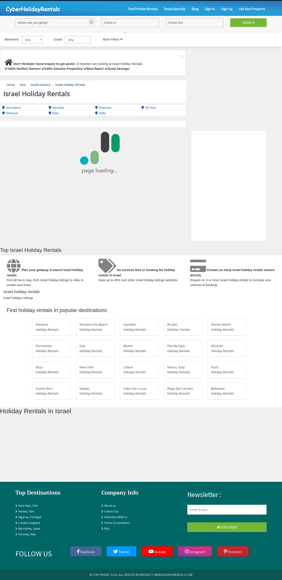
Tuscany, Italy (27, 534)
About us (110, 505)
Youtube (157, 551)
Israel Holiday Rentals (70, 85)
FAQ (106, 528)
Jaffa (100, 113)
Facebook (86, 551)
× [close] (182, 56)
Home (11, 85)
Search (248, 22)
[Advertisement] (132, 451)
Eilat (54, 113)
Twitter (121, 551)
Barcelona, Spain (29, 528)
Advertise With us (115, 517)
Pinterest (233, 551)
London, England (29, 523)
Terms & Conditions (117, 523)
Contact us (111, 511)
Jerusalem (11, 107)
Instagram (195, 551)
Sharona (103, 107)
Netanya (10, 113)
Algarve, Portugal (29, 517)
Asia (23, 85)
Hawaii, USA (26, 511)
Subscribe (227, 527)
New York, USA (28, 505)
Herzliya (56, 107)
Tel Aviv (148, 107)
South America (40, 85)
